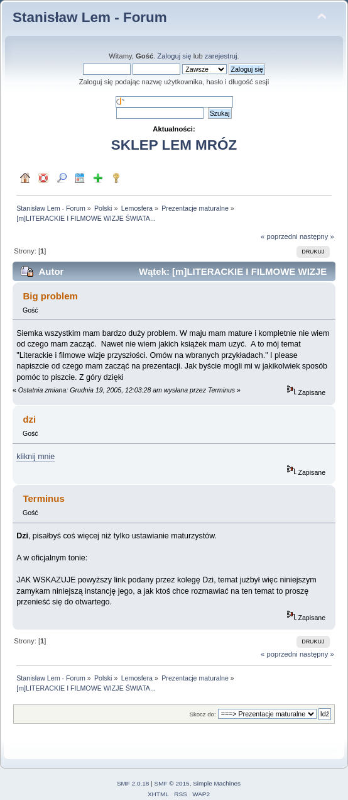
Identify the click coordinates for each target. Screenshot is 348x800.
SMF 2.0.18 (133, 783)
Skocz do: (203, 714)
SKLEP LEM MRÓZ (174, 145)
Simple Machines (217, 783)
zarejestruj (221, 56)
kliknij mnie (35, 456)
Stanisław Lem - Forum (90, 17)
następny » (317, 236)
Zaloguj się (174, 56)
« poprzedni (279, 236)
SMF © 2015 (172, 783)
